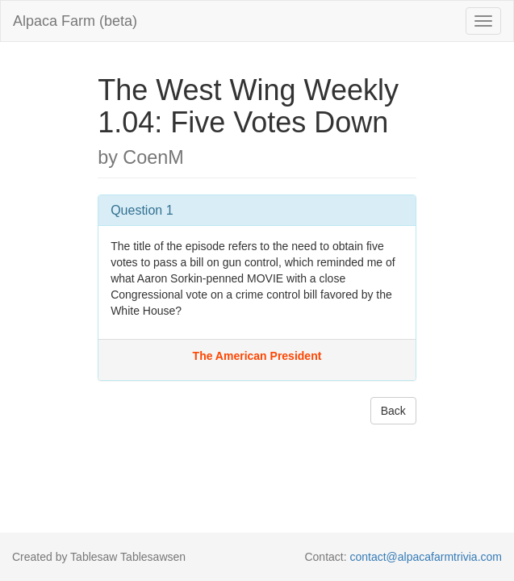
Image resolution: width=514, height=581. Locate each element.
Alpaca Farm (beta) (75, 21)
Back (393, 410)
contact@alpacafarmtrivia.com (425, 556)
